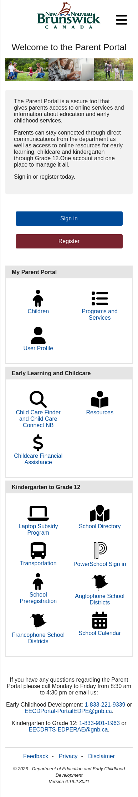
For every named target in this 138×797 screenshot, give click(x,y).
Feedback (35, 756)
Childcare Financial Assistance (38, 454)
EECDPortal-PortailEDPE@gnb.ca (68, 711)
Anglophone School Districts (99, 594)
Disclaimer (101, 756)
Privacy (68, 756)
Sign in (69, 218)
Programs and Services (100, 310)
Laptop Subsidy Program (38, 525)
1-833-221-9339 (105, 705)
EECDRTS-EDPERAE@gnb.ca (68, 730)
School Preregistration (38, 593)
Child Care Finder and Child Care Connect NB (38, 414)
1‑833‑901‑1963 (99, 723)
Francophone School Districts (38, 633)
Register (69, 241)
